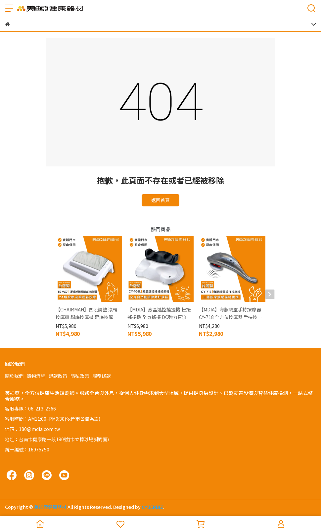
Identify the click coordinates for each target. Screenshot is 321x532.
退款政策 (58, 375)
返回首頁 (160, 200)
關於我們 (14, 375)
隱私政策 (79, 375)
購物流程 (36, 375)
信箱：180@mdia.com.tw (32, 429)
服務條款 (101, 375)
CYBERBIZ (152, 507)
